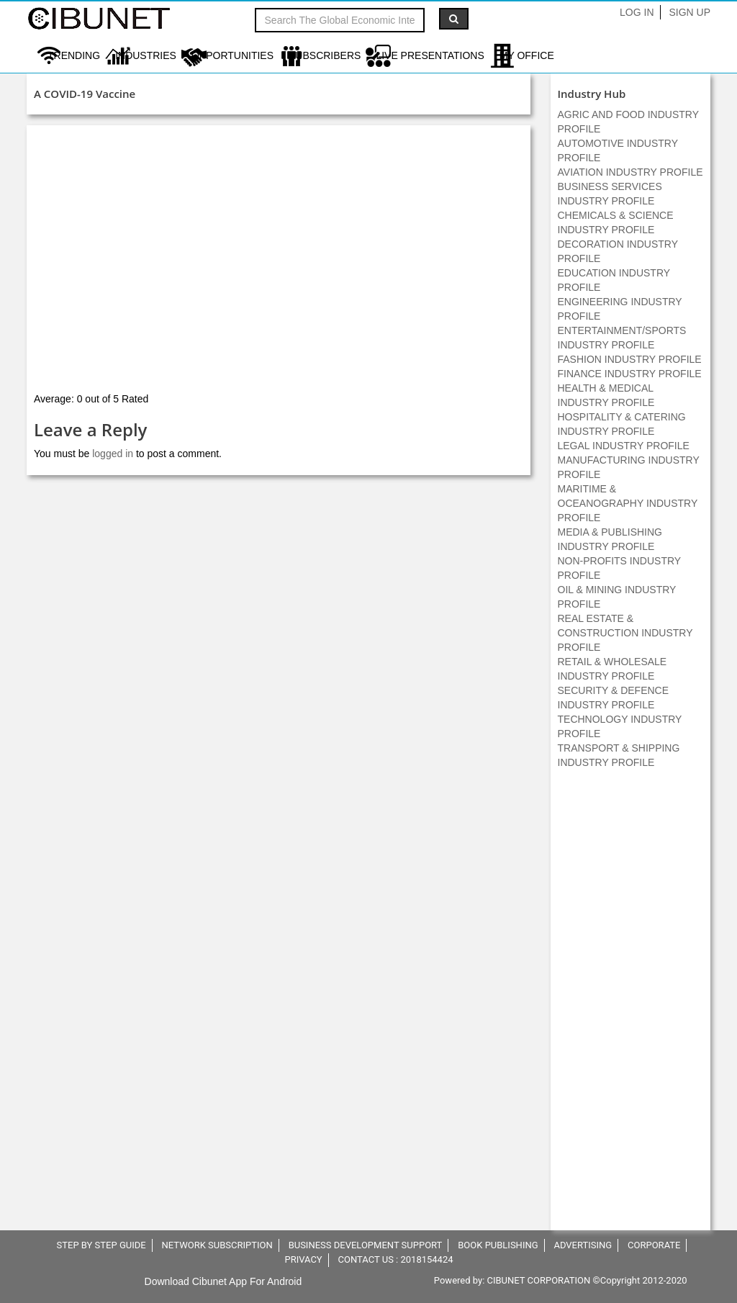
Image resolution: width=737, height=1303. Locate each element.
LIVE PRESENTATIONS (430, 55)
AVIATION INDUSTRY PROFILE (630, 172)
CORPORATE (654, 1245)
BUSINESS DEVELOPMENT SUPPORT (366, 1245)
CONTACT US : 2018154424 (395, 1259)
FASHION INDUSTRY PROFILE (630, 359)
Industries (145, 55)
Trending (74, 55)
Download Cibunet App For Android (223, 1281)
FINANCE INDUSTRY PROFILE (630, 373)
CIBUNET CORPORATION (539, 1280)
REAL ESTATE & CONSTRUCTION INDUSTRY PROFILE (625, 633)
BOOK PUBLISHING (498, 1245)
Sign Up (689, 12)
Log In (637, 12)
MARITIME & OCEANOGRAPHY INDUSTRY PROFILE (628, 503)
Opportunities (232, 55)
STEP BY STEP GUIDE (101, 1245)
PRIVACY (303, 1259)
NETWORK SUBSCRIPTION (217, 1245)
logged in (112, 453)
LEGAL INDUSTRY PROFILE (623, 445)
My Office (526, 55)
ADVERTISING (582, 1245)
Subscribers (325, 55)
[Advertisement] (630, 1007)
